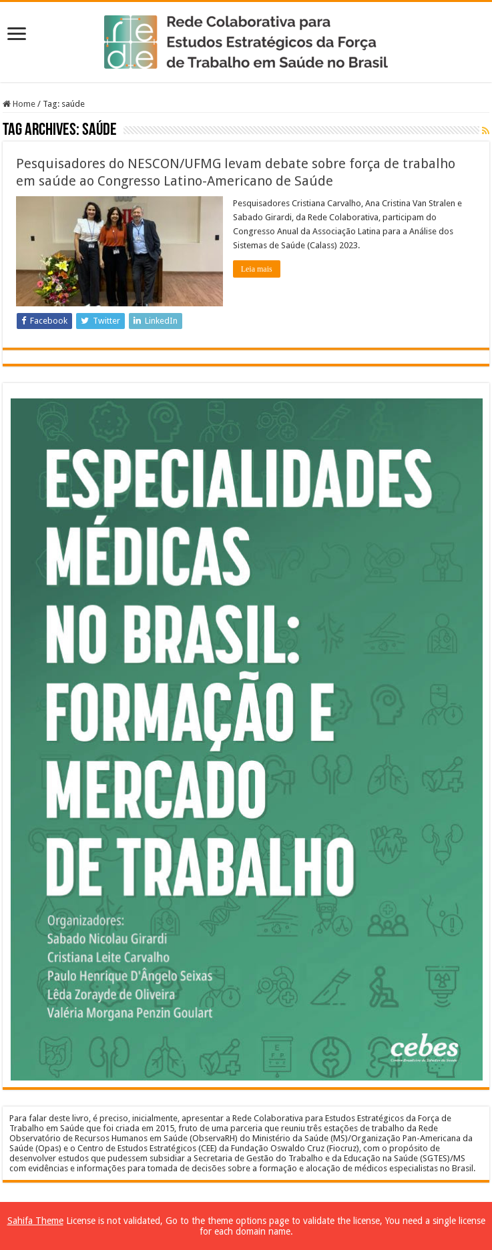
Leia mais (256, 269)
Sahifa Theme (35, 1220)
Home (19, 104)
